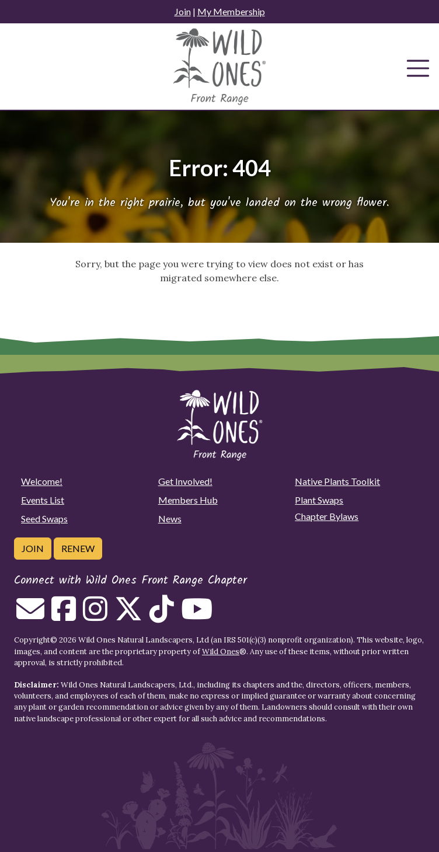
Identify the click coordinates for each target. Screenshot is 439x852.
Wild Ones (220, 652)
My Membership (231, 11)
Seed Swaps (44, 518)
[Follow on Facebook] (63, 615)
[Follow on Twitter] (128, 615)
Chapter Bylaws (326, 516)
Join (183, 11)
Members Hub (188, 499)
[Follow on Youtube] (197, 615)
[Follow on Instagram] (95, 615)
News (170, 518)
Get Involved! (185, 481)
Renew (78, 548)
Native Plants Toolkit (337, 481)
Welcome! (41, 481)
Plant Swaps (319, 499)
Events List (42, 499)
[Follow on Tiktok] (161, 615)
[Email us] (30, 615)
